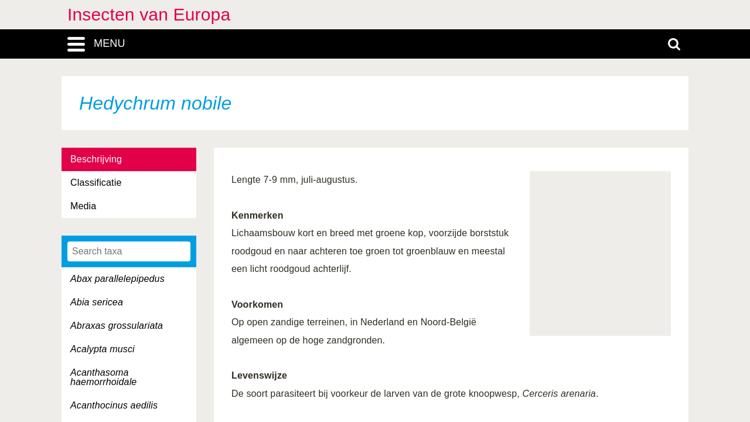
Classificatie (95, 183)
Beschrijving (96, 159)
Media (83, 206)
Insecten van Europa (148, 14)
